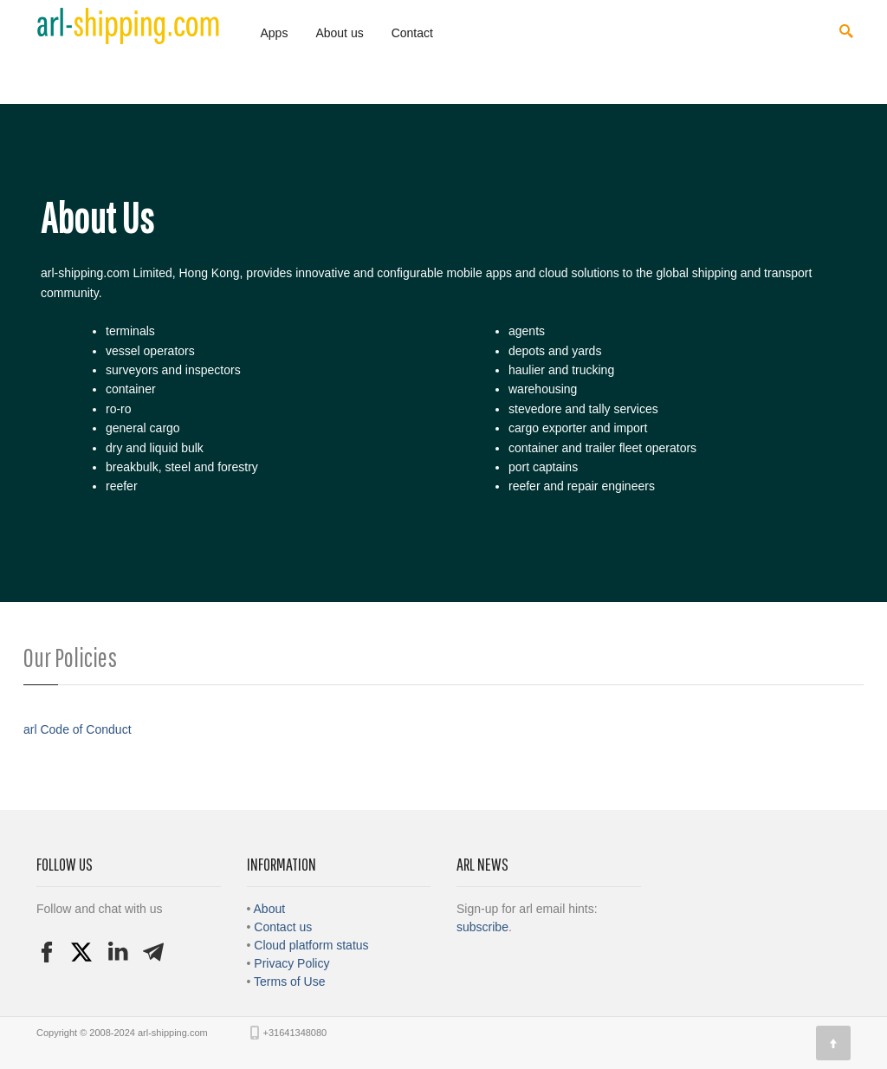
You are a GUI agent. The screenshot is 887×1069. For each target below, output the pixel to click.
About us (339, 33)
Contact (412, 33)
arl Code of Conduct (77, 729)
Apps (274, 33)
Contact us (283, 927)
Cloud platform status (311, 945)
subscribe (482, 927)
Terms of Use (289, 981)
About (270, 909)
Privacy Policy (291, 963)
